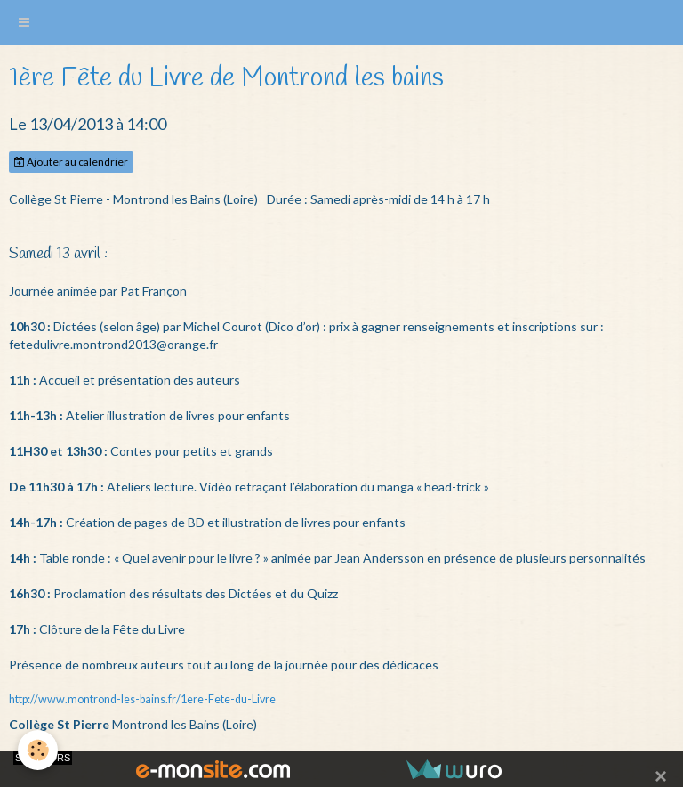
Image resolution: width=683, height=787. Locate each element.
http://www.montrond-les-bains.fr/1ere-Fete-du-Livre (142, 699)
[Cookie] (38, 750)
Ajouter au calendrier (71, 161)
